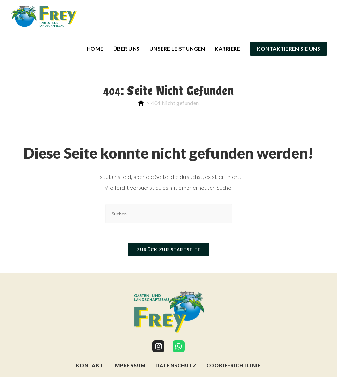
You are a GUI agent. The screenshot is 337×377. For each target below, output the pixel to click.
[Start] (141, 103)
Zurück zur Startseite (168, 249)
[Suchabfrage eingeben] (168, 213)
